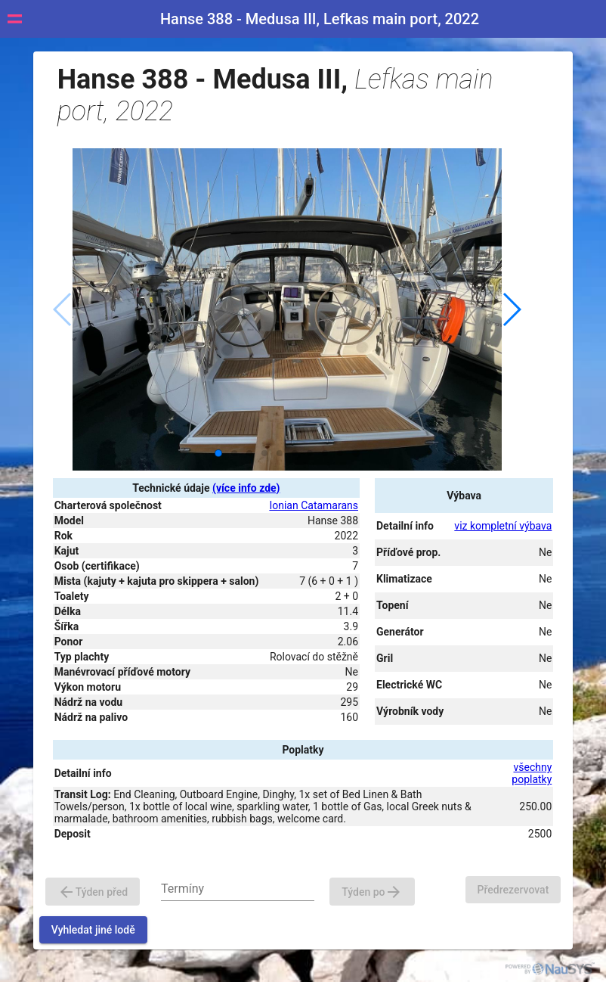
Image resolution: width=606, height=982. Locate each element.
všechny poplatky (532, 773)
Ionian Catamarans (313, 505)
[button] (511, 309)
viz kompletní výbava (503, 526)
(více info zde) (246, 488)
